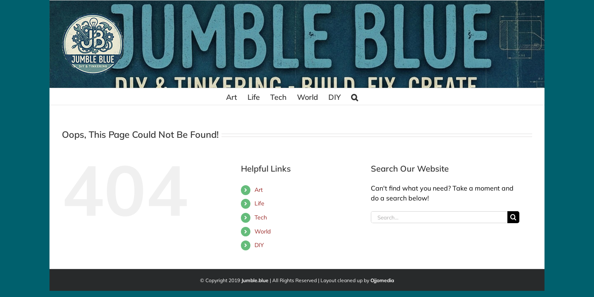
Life (259, 203)
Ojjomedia (382, 280)
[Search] (513, 217)
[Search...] (439, 217)
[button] (396, 96)
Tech (261, 217)
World (263, 231)
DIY (259, 245)
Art (259, 189)
